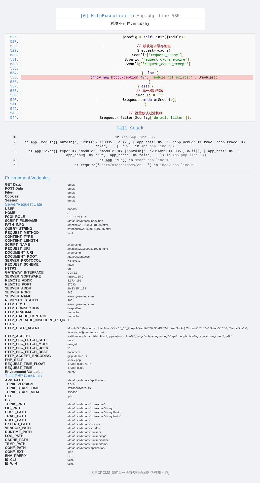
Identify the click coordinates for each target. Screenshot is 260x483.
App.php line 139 (189, 155)
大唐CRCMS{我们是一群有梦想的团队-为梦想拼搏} (130, 473)
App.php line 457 (158, 146)
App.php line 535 (158, 15)
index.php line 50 (177, 165)
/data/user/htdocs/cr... (124, 165)
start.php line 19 (153, 160)
